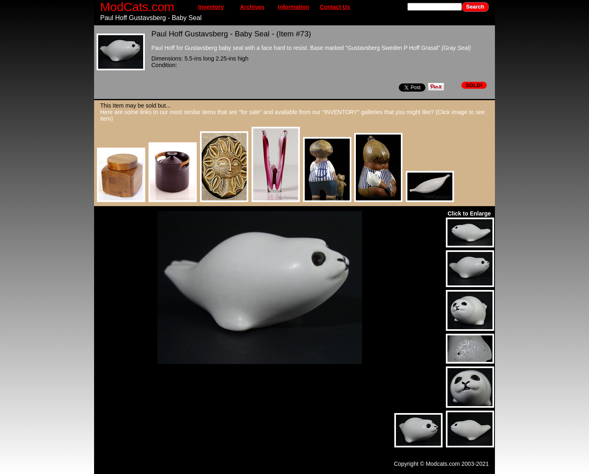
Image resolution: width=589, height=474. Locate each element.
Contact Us (335, 7)
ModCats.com (137, 6)
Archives (252, 7)
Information (293, 7)
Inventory (211, 7)
